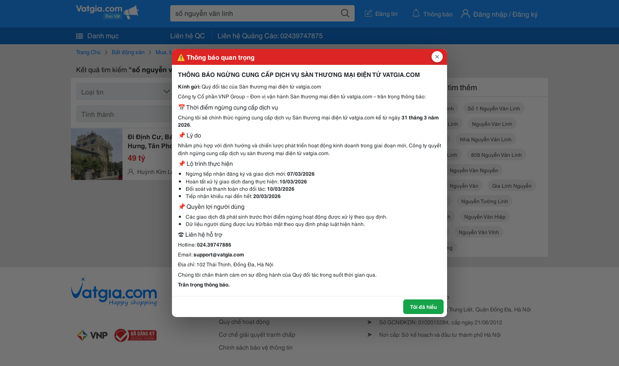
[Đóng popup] (437, 56)
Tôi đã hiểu (423, 306)
